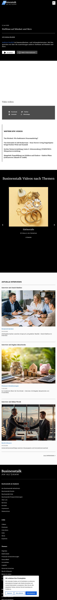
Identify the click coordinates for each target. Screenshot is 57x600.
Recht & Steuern (7, 417)
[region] (21, 586)
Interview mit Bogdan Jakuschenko (14, 319)
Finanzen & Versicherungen (10, 360)
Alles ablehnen (19, 593)
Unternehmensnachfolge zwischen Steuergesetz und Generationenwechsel (25, 422)
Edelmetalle (28, 229)
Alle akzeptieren (31, 593)
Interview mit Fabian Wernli (11, 376)
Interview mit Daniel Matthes (12, 262)
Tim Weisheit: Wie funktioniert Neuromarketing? (21, 138)
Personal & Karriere (7, 303)
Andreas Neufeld (8, 42)
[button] (53, 3)
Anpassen (9, 593)
